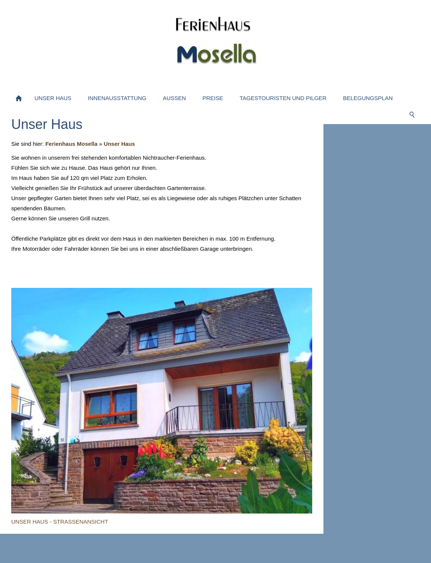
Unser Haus (119, 144)
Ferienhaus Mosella (71, 144)
